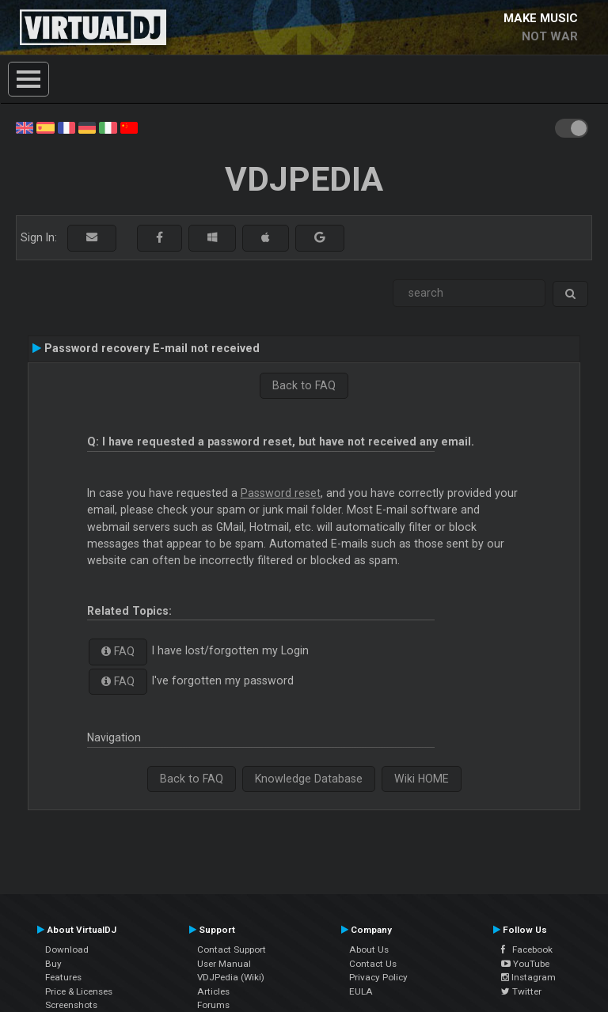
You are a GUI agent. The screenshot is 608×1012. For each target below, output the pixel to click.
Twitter (521, 991)
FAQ (118, 651)
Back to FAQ (304, 385)
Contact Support (231, 949)
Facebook (527, 949)
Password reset (281, 493)
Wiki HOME (421, 778)
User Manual (224, 963)
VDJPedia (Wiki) (230, 977)
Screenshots (71, 1004)
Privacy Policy (378, 977)
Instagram (528, 977)
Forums (213, 1004)
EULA (361, 991)
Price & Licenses (78, 991)
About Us (369, 949)
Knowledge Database (309, 778)
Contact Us (373, 963)
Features (63, 977)
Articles (213, 991)
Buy (53, 963)
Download (67, 949)
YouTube (525, 963)
